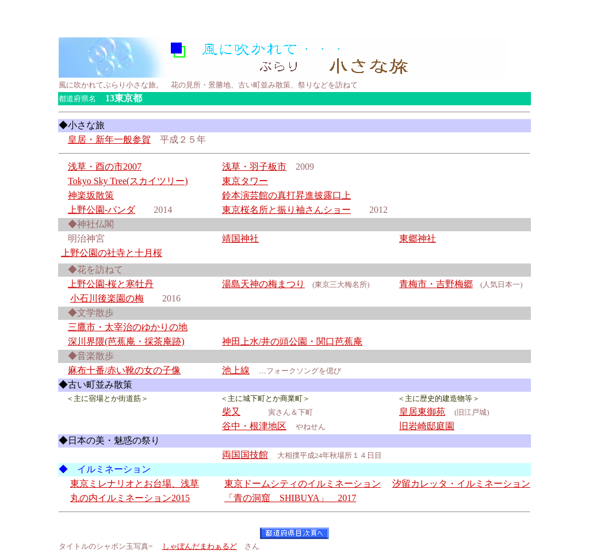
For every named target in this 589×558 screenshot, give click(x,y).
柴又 (231, 411)
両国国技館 (245, 455)
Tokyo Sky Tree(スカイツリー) (128, 181)
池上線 (236, 370)
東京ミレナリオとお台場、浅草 (134, 483)
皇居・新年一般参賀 (109, 139)
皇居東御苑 (422, 411)
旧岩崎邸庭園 (426, 426)
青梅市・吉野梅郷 (436, 284)
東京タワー (245, 181)
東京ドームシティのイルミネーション (302, 483)
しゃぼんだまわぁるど (199, 546)
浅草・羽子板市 (254, 166)
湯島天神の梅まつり (263, 284)
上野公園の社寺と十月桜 (111, 253)
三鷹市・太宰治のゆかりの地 (128, 327)
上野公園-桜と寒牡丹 (111, 284)
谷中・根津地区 (254, 426)
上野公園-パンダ (101, 210)
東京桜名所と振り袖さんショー (286, 210)
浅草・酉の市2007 (104, 166)
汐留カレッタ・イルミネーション (461, 483)
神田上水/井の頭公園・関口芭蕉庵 (292, 341)
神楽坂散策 (91, 195)
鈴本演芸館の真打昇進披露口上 (286, 195)
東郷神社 (417, 238)
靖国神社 (240, 238)
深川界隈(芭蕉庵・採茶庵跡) (126, 341)
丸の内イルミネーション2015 (130, 498)
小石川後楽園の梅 (107, 298)
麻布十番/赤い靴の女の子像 (124, 370)
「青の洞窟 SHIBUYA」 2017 (290, 498)
